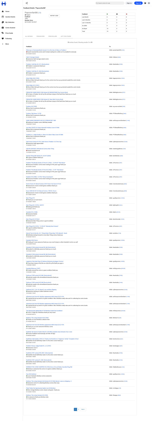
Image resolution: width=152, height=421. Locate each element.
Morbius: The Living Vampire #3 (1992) (44, 395)
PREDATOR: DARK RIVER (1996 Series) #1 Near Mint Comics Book (52, 99)
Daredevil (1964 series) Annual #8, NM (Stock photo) (48, 254)
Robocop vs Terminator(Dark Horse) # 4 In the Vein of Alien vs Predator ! (54, 50)
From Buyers (48, 36)
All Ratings (36, 36)
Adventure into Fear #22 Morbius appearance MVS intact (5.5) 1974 (52, 324)
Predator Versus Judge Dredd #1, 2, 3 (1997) (46, 346)
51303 (133, 141)
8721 (131, 92)
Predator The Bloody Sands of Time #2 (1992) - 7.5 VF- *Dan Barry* (52, 170)
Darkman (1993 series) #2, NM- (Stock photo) (46, 275)
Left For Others (73, 36)
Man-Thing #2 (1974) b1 (40, 219)
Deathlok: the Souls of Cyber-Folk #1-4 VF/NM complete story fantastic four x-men (56, 332)
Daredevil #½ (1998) (39, 212)
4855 (133, 184)
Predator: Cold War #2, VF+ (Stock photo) (45, 64)
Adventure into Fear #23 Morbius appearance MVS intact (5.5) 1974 (52, 303)
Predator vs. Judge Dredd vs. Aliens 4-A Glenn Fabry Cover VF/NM (52, 134)
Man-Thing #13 (38, 198)
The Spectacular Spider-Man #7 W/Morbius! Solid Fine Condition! (52, 310)
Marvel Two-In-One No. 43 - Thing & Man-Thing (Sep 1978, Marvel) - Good (54, 233)
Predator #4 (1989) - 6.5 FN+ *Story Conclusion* (47, 177)
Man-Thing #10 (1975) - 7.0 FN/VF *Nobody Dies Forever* (50, 226)
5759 (130, 50)
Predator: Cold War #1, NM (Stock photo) (45, 71)
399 (127, 317)
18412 (128, 205)
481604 (130, 268)
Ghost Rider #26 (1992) (40, 78)
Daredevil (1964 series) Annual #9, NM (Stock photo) (48, 247)
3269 (131, 106)
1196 (127, 233)
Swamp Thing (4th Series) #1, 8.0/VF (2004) (46, 155)
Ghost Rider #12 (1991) (40, 85)
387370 (125, 212)
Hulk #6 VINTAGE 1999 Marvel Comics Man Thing (47, 148)
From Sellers (60, 36)
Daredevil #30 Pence (39, 240)
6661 (129, 339)
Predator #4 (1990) (39, 106)
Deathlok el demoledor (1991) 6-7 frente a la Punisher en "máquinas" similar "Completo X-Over (60, 339)
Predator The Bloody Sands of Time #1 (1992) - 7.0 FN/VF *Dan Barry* (53, 162)
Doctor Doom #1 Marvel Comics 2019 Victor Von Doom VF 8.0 (51, 184)
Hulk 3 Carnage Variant (40, 57)
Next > (90, 409)
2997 (128, 162)
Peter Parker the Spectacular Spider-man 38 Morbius (48, 388)
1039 (131, 148)
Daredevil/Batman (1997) (41, 268)
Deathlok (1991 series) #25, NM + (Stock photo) (47, 353)
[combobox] (109, 3)
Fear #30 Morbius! (39, 374)
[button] (26, 3)
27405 (128, 64)
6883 (129, 155)
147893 (130, 198)
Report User (62, 15)
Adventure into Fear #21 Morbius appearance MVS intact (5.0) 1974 (52, 296)
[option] (11, 11)
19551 (130, 78)
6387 (128, 346)
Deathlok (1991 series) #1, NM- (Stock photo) (46, 360)
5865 (126, 395)
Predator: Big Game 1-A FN (41, 113)
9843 (132, 113)
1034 (130, 367)
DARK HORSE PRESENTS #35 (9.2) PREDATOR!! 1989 (48, 120)
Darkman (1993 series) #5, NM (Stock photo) (46, 282)
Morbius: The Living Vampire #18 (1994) (45, 317)
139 (127, 388)
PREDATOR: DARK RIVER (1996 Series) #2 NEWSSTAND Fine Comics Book (54, 92)
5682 (126, 57)
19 (47, 13)
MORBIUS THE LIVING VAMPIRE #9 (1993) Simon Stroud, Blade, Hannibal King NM (57, 367)
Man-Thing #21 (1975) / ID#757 (42, 205)
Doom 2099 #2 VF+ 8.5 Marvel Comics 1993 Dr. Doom (49, 191)
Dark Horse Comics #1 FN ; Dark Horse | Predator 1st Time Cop (51, 141)
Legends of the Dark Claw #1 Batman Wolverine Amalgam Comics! (52, 261)
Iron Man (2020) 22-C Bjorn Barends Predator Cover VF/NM (50, 127)
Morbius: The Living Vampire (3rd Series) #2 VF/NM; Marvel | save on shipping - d (56, 381)
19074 (129, 219)
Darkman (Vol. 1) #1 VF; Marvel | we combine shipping (49, 289)
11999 (135, 120)
